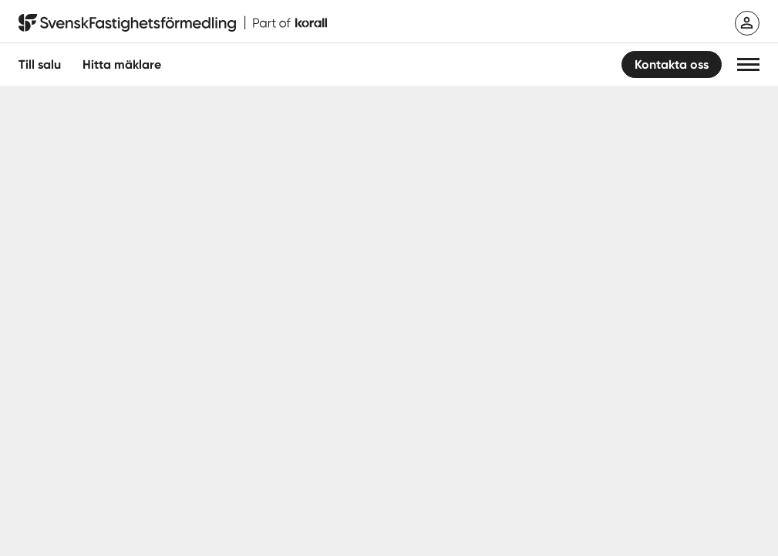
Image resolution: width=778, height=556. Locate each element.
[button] (748, 64)
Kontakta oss (672, 64)
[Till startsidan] (173, 23)
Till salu (40, 64)
